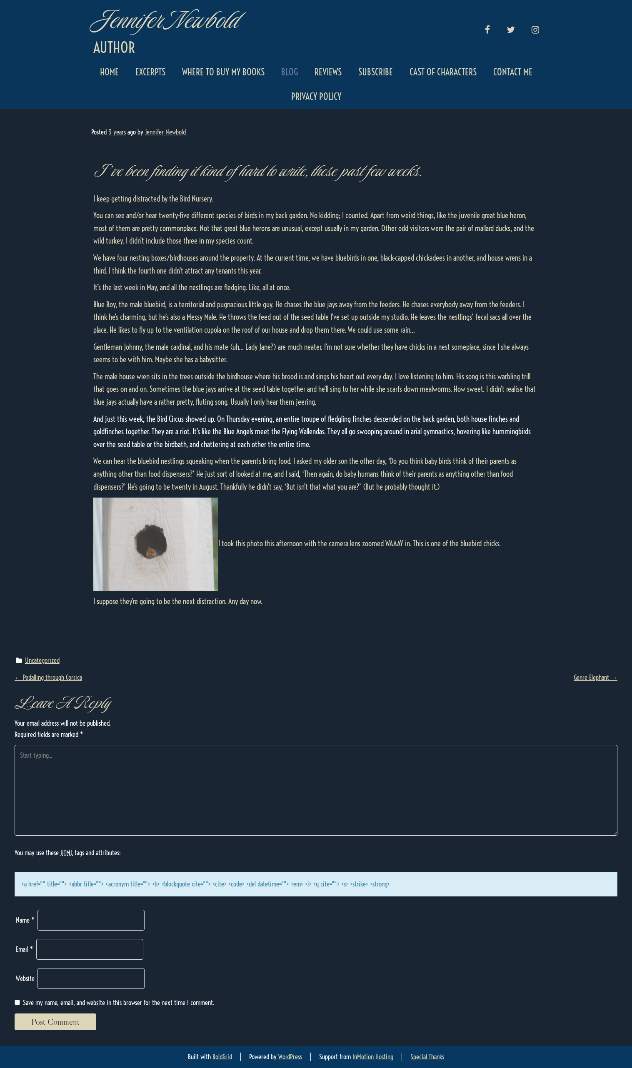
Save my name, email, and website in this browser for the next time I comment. (118, 1002)
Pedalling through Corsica (48, 677)
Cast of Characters (443, 72)
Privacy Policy (316, 96)
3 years (117, 132)
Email (24, 949)
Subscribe (375, 72)
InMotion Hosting (372, 1057)
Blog (289, 72)
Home (109, 72)
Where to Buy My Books (223, 72)
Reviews (328, 72)
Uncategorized (42, 660)
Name (25, 920)
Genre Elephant (595, 677)
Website (25, 978)
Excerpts (150, 72)
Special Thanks (427, 1057)
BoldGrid (222, 1057)
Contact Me (512, 72)
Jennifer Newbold (165, 19)
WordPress (290, 1057)
